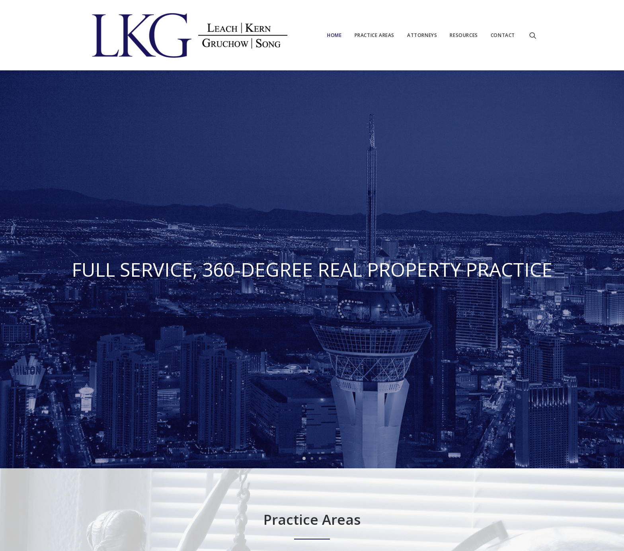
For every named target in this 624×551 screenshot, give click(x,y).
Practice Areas (374, 35)
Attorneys (422, 35)
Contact (503, 35)
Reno (159, 490)
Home (334, 35)
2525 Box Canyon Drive (246, 458)
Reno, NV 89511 (314, 480)
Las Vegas (134, 490)
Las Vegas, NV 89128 (243, 469)
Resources (464, 35)
